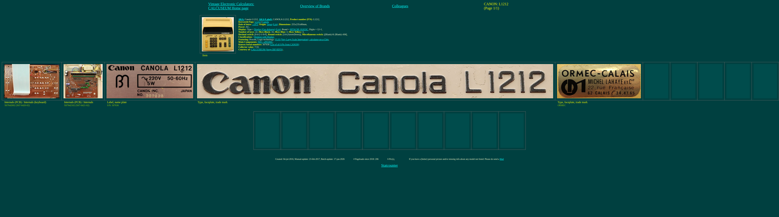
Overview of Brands (315, 6)
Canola (265, 22)
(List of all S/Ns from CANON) (284, 44)
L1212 (258, 22)
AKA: (241, 19)
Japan (269, 24)
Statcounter (389, 165)
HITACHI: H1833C (299, 29)
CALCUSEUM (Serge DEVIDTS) (267, 49)
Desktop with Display (264, 37)
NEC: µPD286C (265, 42)
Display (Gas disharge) (264, 29)
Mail (502, 159)
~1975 (255, 24)
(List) (275, 24)
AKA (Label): (265, 19)
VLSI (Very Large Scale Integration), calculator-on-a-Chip (302, 39)
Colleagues (400, 6)
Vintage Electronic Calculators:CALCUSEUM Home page (231, 6)
